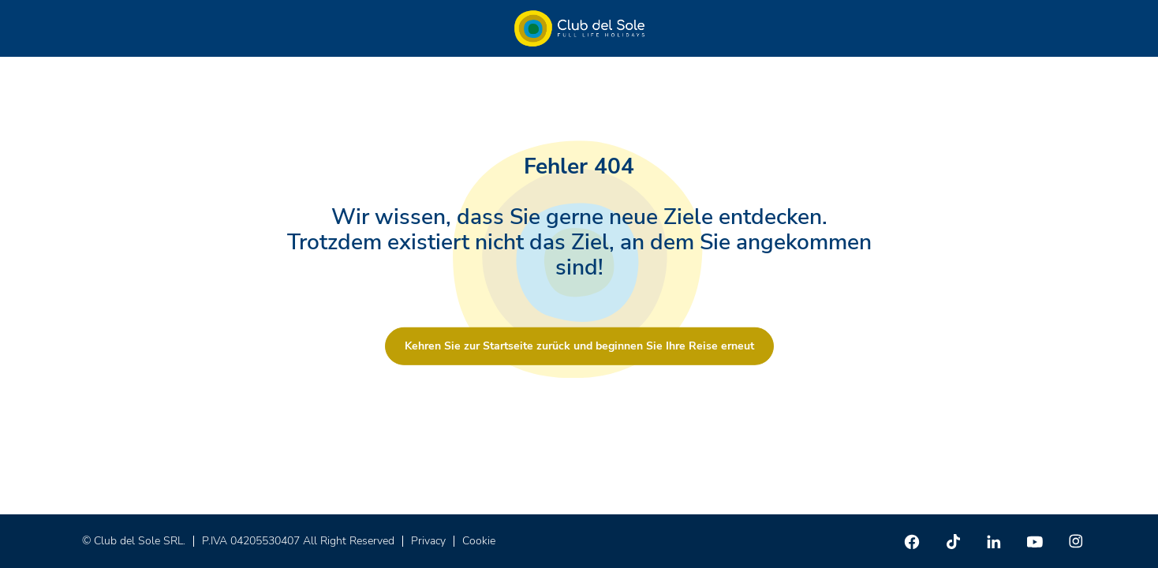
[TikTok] (953, 541)
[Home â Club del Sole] (579, 28)
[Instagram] (1076, 541)
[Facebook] (912, 541)
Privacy (428, 540)
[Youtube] (1035, 541)
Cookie (478, 540)
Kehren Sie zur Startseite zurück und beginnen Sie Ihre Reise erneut (579, 345)
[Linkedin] (994, 541)
